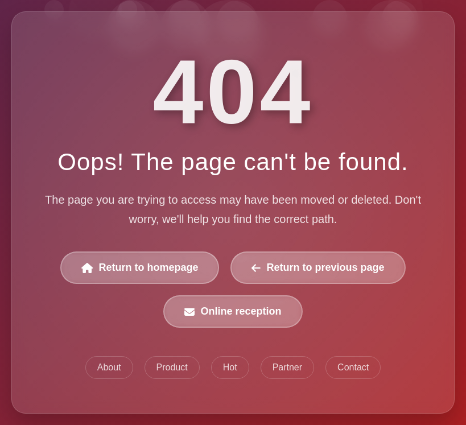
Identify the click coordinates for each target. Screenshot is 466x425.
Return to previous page (317, 267)
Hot (230, 367)
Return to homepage (139, 267)
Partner (287, 367)
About (109, 367)
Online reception (232, 311)
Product (172, 367)
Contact (353, 367)
